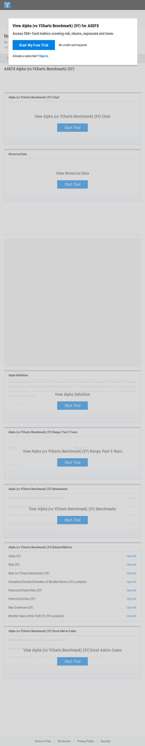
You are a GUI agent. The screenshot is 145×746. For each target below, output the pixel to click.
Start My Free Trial (33, 45)
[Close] (132, 25)
